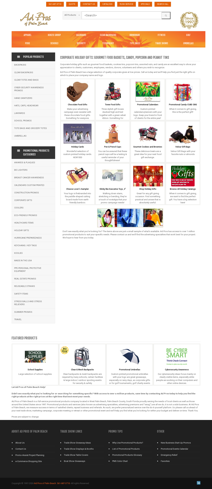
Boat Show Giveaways (74, 461)
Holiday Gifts (21, 230)
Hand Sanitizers (23, 98)
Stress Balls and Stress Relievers (28, 303)
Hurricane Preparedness (28, 238)
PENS (27, 43)
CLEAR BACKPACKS (108, 35)
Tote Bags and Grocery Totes (30, 128)
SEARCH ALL (162, 4)
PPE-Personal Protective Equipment (27, 269)
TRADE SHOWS (161, 43)
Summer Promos (23, 312)
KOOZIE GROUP (54, 35)
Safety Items (21, 294)
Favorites (165, 461)
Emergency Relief (169, 455)
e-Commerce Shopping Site (28, 461)
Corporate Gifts (23, 200)
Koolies (18, 253)
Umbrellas (20, 136)
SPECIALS (145, 4)
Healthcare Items (24, 222)
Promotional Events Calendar (174, 449)
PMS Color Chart (120, 461)
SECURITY (81, 43)
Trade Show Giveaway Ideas (77, 442)
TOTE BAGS (135, 43)
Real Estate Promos (25, 278)
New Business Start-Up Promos (176, 442)
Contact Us (20, 449)
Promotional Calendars (147, 105)
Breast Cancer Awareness (29, 177)
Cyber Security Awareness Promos (29, 89)
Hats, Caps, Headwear (26, 105)
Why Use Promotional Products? (127, 442)
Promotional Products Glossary (127, 455)
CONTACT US (89, 4)
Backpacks (20, 65)
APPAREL (27, 35)
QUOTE (72, 4)
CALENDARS (81, 35)
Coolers (19, 207)
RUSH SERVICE (126, 4)
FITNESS (161, 35)
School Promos (23, 120)
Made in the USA (23, 260)
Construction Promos (26, 192)
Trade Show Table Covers (76, 455)
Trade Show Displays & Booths (79, 449)
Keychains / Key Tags (25, 245)
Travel (18, 319)
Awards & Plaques (24, 162)
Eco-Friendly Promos (25, 215)
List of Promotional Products (126, 449)
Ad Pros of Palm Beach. (45, 483)
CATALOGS (107, 4)
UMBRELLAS (188, 43)
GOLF (188, 35)
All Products (72, 15)
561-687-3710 (55, 4)
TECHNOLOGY (108, 43)
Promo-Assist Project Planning (29, 455)
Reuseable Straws (24, 286)
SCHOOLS (54, 43)
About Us (20, 442)
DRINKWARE (135, 35)
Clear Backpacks (23, 72)
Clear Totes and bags (26, 80)
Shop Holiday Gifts (147, 189)
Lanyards (19, 113)
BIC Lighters (20, 170)
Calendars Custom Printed (29, 185)
